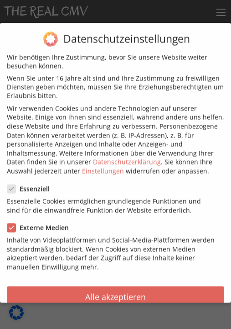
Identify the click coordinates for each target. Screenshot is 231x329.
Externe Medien (41, 222)
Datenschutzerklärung (127, 156)
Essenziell (31, 183)
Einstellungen (103, 165)
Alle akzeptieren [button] (115, 291)
